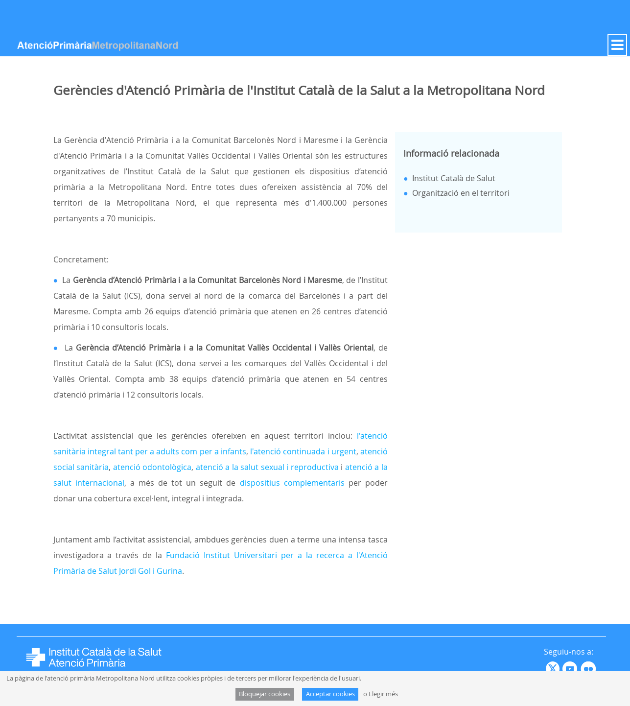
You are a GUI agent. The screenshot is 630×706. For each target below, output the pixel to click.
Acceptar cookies (330, 694)
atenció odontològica (152, 467)
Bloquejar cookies (264, 694)
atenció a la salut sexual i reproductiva (267, 467)
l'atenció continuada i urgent (303, 451)
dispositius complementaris (292, 482)
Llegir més (383, 694)
